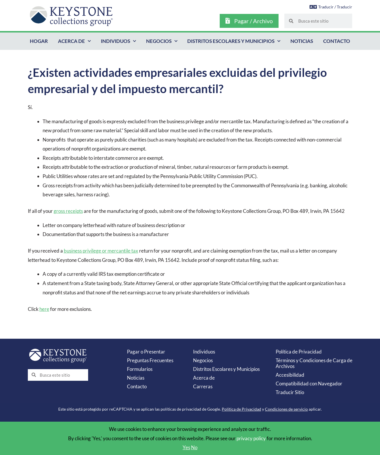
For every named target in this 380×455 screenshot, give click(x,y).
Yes (186, 447)
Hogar (39, 41)
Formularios (139, 369)
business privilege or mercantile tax (101, 251)
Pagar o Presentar (146, 352)
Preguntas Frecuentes (150, 360)
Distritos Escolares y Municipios (233, 41)
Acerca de (74, 41)
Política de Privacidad (299, 352)
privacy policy (251, 438)
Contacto (336, 41)
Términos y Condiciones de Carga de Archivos (314, 363)
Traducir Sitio (290, 392)
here (44, 309)
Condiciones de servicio (286, 409)
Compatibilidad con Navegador (309, 383)
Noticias (301, 41)
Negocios (161, 41)
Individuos (118, 41)
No (194, 447)
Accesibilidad (290, 375)
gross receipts (68, 211)
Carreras (202, 386)
